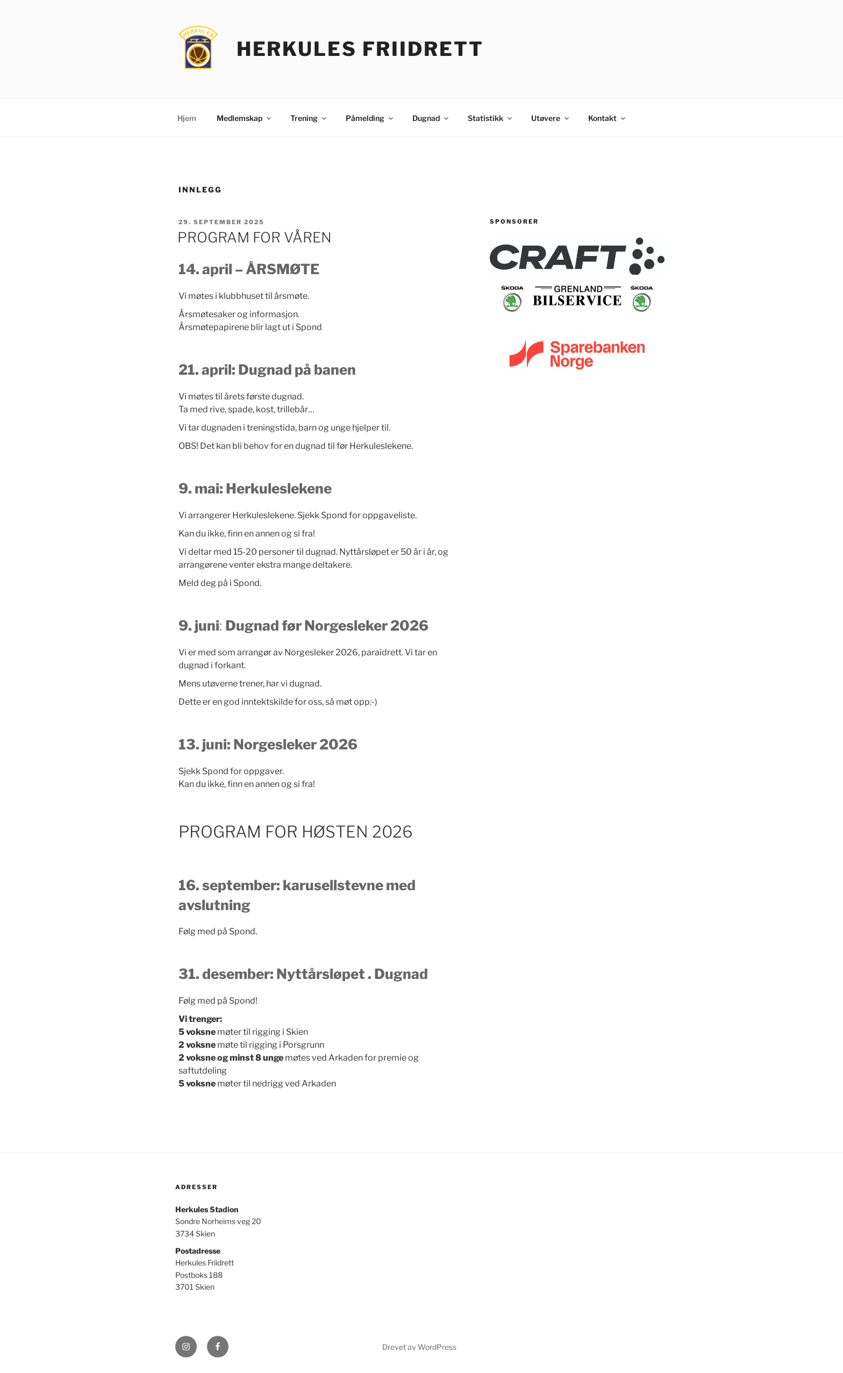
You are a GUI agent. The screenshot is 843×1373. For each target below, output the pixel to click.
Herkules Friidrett (360, 49)
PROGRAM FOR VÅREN (254, 237)
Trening (309, 118)
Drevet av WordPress (419, 1346)
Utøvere (550, 118)
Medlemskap (245, 118)
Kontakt (607, 118)
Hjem (186, 118)
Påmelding (370, 118)
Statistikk (490, 118)
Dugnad (431, 118)
